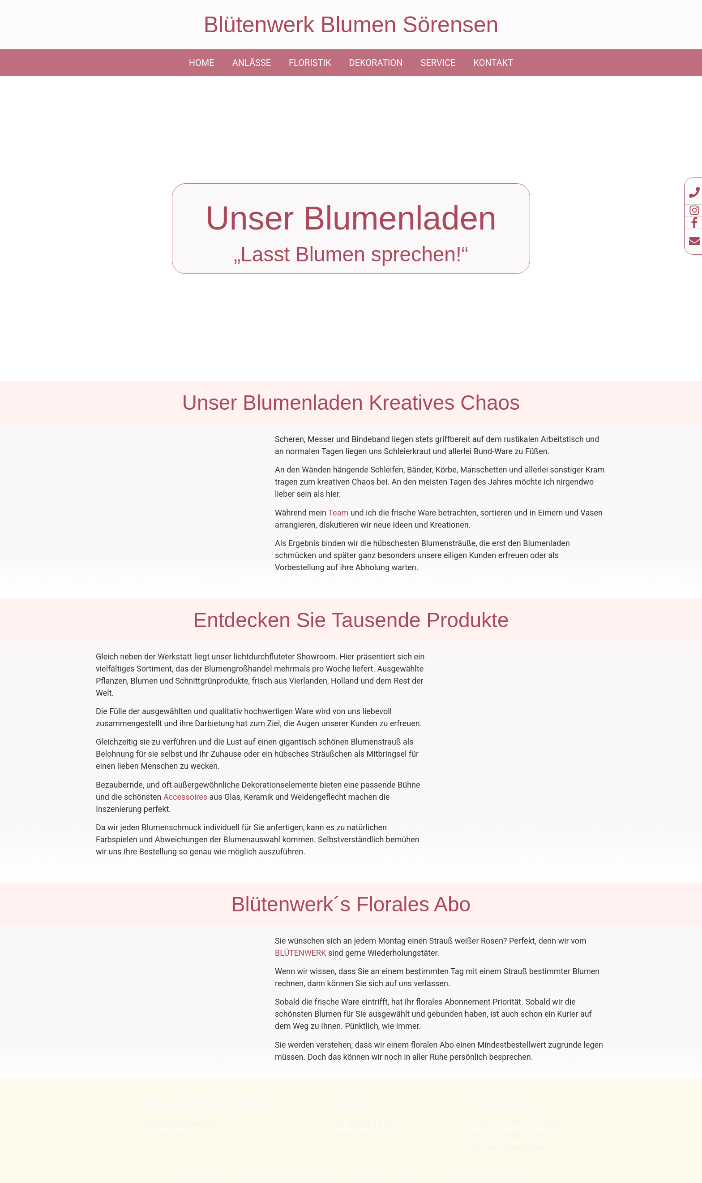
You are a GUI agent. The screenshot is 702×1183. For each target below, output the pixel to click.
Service (438, 62)
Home (201, 62)
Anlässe (251, 62)
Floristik (310, 62)
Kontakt (494, 62)
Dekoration (376, 62)
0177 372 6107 (386, 1135)
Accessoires (185, 797)
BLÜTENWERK (300, 953)
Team (338, 512)
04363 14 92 (370, 1123)
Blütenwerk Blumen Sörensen (351, 24)
